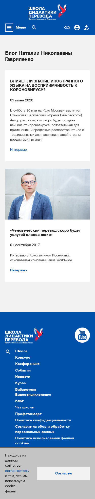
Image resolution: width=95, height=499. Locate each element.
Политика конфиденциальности (43, 420)
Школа (21, 351)
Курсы (20, 383)
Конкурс (22, 357)
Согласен (63, 473)
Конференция (27, 364)
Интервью (18, 149)
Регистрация (87, 28)
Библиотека (25, 390)
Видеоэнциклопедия (33, 395)
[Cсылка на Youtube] (82, 335)
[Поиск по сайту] (34, 28)
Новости (22, 377)
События (23, 370)
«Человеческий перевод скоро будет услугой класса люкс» (45, 232)
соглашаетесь (17, 471)
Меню (21, 27)
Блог (19, 401)
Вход (77, 28)
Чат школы (24, 407)
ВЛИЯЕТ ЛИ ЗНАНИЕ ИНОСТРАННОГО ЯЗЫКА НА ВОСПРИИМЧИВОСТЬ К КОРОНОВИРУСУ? (46, 85)
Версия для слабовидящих (67, 28)
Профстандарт (28, 414)
